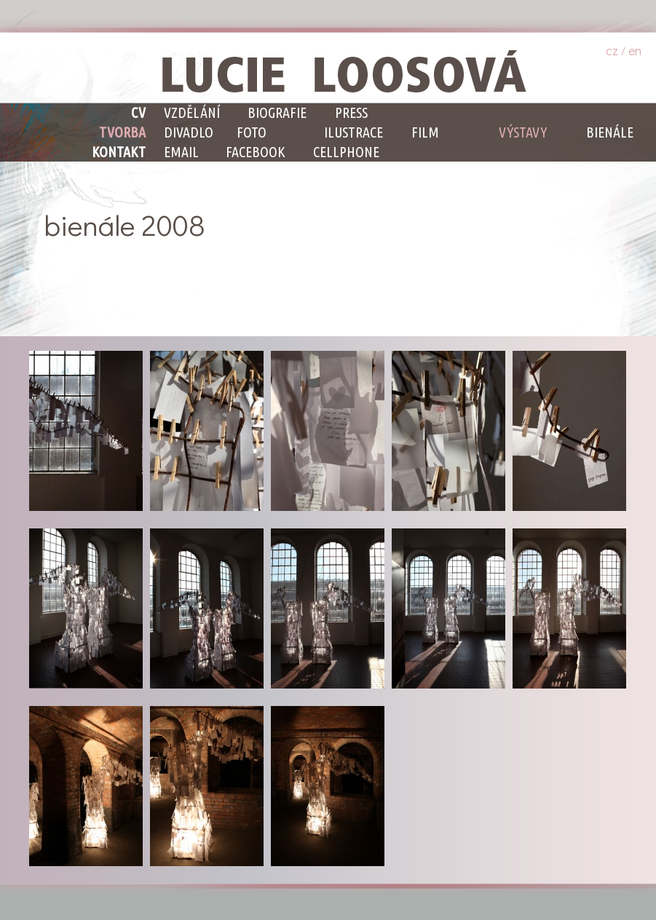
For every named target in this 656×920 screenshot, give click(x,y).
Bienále (609, 132)
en (634, 50)
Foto (251, 132)
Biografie (277, 112)
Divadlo (188, 132)
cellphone (346, 151)
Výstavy (523, 132)
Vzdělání (192, 112)
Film (425, 132)
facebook (255, 151)
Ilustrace (353, 132)
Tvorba (122, 132)
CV (138, 112)
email (181, 151)
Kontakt (119, 151)
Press (351, 112)
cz (612, 50)
